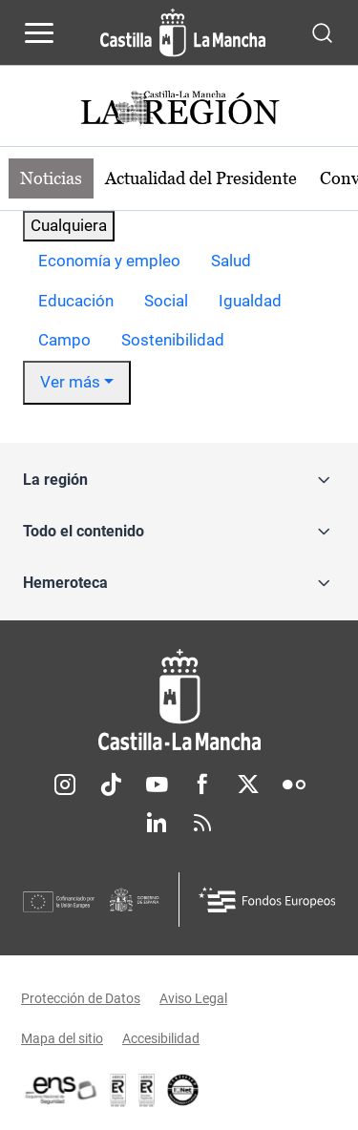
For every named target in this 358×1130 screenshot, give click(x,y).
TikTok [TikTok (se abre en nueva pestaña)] (111, 784)
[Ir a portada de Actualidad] (179, 110)
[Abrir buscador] (322, 31)
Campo (64, 339)
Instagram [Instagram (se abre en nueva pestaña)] (65, 784)
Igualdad (250, 300)
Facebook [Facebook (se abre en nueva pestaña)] (202, 784)
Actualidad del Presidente (201, 178)
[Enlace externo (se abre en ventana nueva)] (147, 1090)
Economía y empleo (109, 260)
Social (166, 300)
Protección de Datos (80, 998)
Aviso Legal (193, 998)
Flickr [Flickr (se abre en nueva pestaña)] (294, 784)
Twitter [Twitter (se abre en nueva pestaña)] (248, 784)
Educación (76, 300)
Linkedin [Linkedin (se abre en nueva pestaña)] (156, 822)
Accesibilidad (161, 1038)
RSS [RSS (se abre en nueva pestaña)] (202, 822)
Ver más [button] (70, 381)
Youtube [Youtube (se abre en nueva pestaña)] (156, 784)
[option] (109, 261)
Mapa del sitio (62, 1038)
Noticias (51, 178)
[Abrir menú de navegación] (39, 32)
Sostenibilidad (172, 339)
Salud (231, 260)
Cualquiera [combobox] (69, 225)
